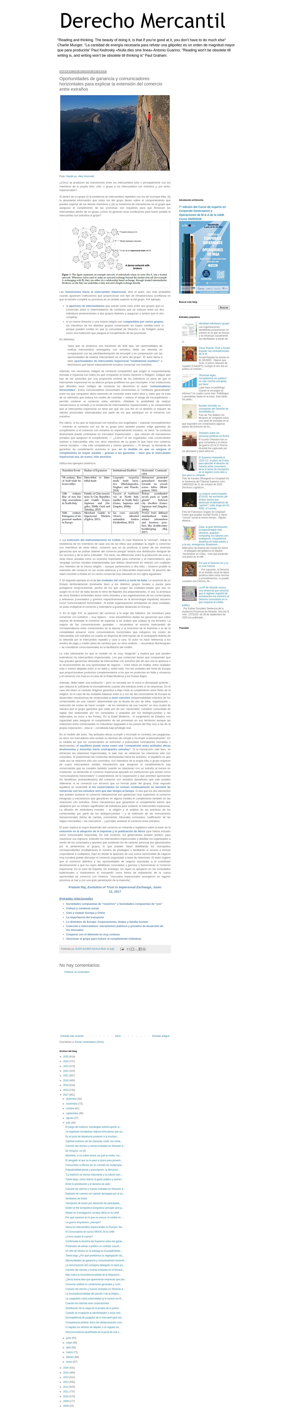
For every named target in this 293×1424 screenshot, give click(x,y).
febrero (70, 1357)
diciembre (71, 1098)
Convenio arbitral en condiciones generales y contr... (94, 1284)
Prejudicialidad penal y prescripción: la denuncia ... (93, 1169)
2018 (66, 1090)
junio (69, 1338)
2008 (66, 1405)
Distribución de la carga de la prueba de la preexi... (93, 1308)
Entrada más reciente (72, 1036)
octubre (70, 1108)
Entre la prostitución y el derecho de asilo (88, 1184)
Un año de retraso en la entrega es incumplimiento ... (94, 1250)
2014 (66, 1377)
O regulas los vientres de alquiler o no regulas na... (93, 1327)
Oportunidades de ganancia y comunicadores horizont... (96, 1260)
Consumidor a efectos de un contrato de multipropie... (95, 1165)
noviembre (72, 1103)
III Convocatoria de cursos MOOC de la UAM (90, 1231)
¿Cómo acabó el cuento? (79, 1236)
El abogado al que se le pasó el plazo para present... (94, 1160)
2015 (66, 1372)
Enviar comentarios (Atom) (89, 1042)
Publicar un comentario (77, 972)
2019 (66, 1085)
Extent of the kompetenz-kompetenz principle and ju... (95, 1207)
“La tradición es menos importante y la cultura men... (94, 1174)
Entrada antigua (160, 1036)
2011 (66, 1391)
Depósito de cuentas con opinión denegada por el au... (95, 1193)
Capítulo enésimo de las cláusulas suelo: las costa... (94, 1141)
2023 (66, 1066)
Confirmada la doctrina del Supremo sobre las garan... (95, 1241)
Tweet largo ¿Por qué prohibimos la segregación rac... (95, 1255)
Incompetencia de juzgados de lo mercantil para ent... (95, 1317)
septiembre (72, 1113)
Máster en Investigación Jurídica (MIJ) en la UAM (92, 1212)
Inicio (118, 1036)
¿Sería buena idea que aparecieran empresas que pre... (96, 1279)
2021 (66, 1075)
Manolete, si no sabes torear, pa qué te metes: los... (94, 1155)
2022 (66, 1070)
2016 (66, 1367)
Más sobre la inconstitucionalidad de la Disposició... (93, 1274)
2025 (66, 1056)
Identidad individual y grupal (214, 323)
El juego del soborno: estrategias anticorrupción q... (93, 1127)
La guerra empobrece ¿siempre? (83, 1222)
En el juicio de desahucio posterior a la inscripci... (92, 1136)
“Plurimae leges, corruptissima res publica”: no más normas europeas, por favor (213, 380)
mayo (69, 1342)
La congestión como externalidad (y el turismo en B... (94, 1298)
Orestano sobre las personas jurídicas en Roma (214, 434)
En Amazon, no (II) (76, 1150)
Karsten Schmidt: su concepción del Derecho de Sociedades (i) (213, 408)
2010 (66, 1396)
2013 (66, 1382)
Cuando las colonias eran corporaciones (87, 1303)
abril (68, 1347)
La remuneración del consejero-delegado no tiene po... (95, 1265)
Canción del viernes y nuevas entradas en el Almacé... (95, 1269)
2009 (66, 1401)
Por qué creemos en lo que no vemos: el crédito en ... (95, 1217)
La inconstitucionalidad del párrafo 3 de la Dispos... (93, 1293)
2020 (66, 1080)
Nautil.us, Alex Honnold (80, 176)
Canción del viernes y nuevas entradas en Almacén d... (95, 1146)
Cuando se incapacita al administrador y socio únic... (94, 1312)
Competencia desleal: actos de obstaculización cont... (95, 1322)
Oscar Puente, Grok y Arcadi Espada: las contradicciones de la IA (214, 351)
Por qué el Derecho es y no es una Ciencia (213, 564)
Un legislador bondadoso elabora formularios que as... (95, 1131)
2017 (66, 1094)
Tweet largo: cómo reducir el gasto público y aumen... (94, 1179)
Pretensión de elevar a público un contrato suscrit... (93, 1246)
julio (68, 1122)
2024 (66, 1061)
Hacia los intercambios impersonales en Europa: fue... (95, 1227)
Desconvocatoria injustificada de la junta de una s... (93, 1332)
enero (69, 1361)
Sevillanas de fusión (76, 1198)
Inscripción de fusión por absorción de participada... (93, 1203)
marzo (70, 1352)
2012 (66, 1386)
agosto (70, 1118)
